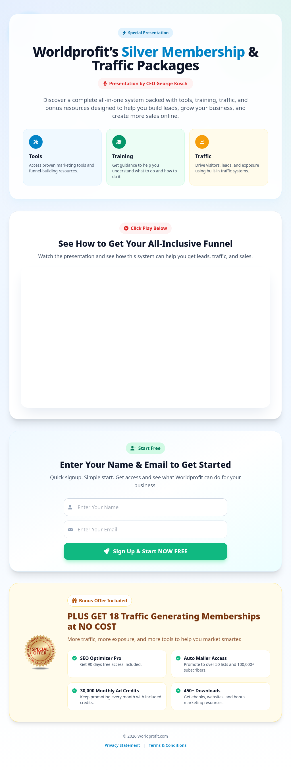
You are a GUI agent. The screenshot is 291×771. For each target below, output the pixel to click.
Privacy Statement (122, 745)
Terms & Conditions (167, 745)
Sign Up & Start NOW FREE (146, 551)
